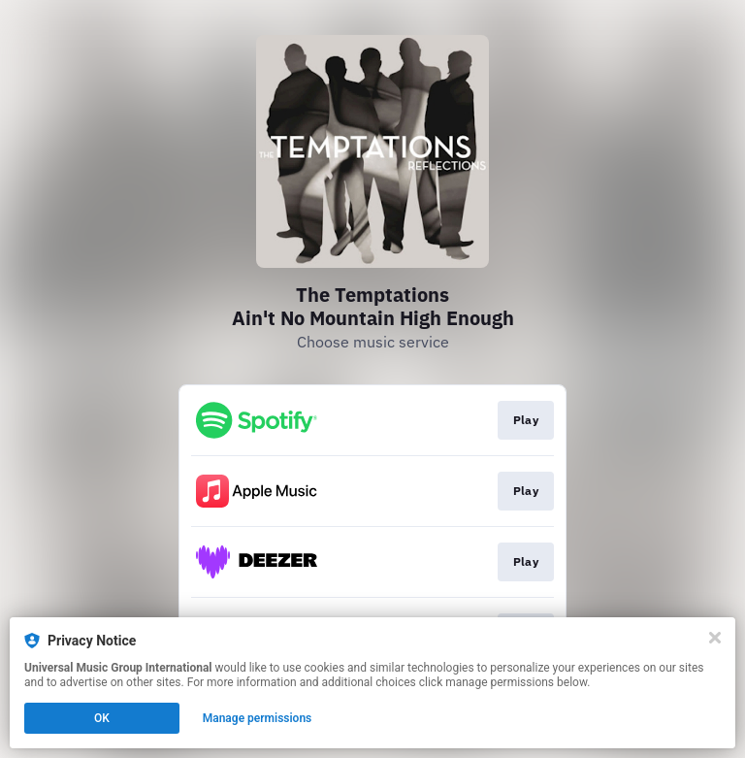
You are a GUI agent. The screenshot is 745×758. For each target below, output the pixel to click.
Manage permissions (257, 718)
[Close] (714, 637)
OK (102, 718)
